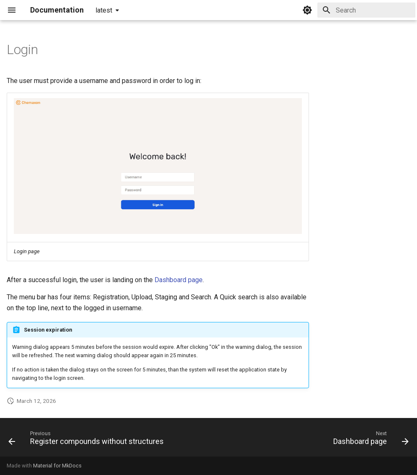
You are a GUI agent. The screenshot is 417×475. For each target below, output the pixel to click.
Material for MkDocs (57, 465)
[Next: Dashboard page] (369, 440)
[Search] (366, 10)
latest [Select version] (103, 10)
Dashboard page (178, 280)
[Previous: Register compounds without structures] (88, 440)
